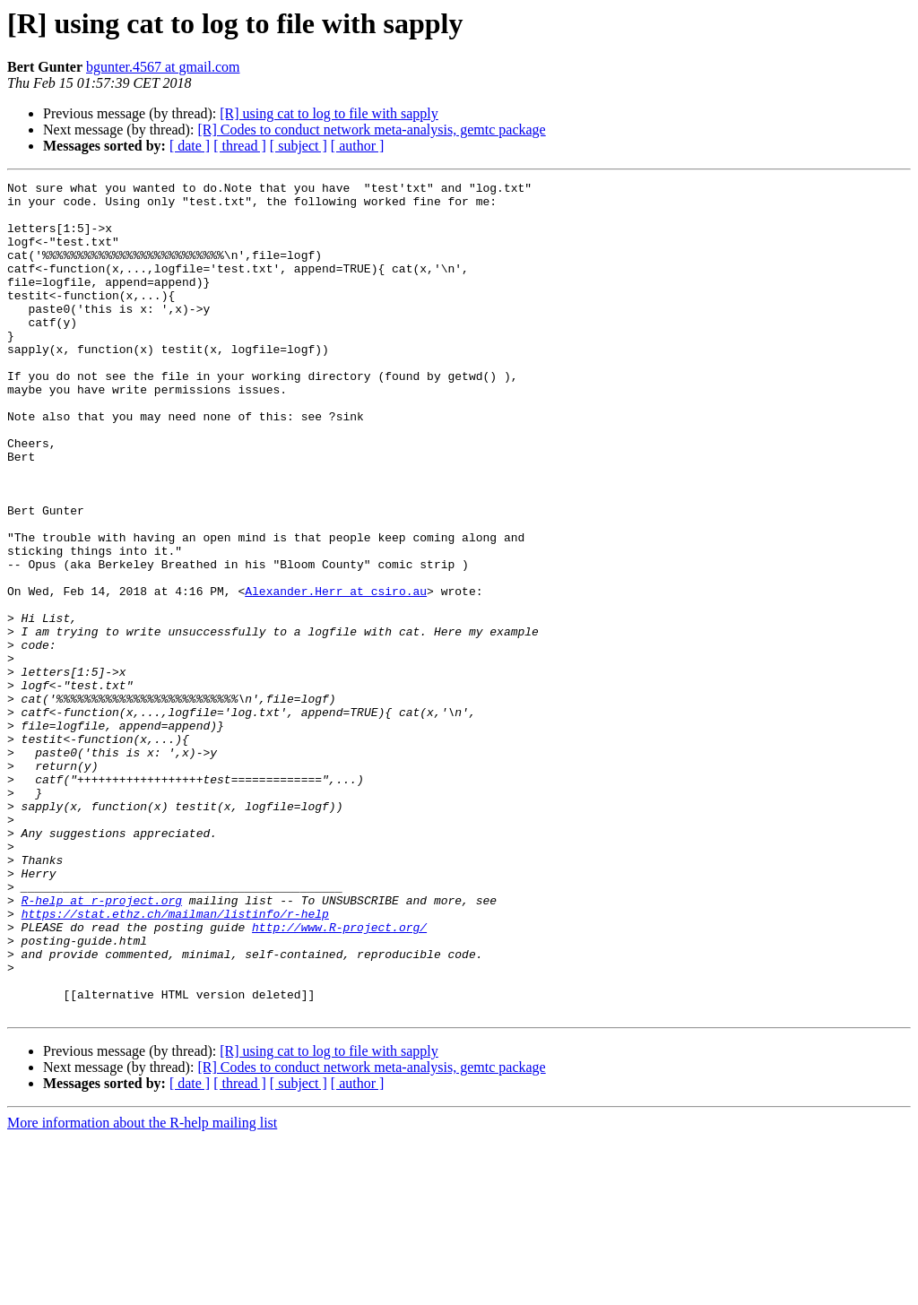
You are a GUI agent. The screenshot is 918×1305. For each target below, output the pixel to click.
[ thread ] (239, 145)
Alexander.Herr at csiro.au (336, 674)
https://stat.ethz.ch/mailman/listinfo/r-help (175, 1061)
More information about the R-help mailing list (142, 1289)
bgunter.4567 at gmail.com (163, 66)
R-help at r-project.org (102, 1045)
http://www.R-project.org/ (339, 1077)
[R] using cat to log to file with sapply (329, 113)
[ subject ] (298, 145)
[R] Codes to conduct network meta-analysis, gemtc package (371, 129)
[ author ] (358, 145)
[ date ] (189, 145)
